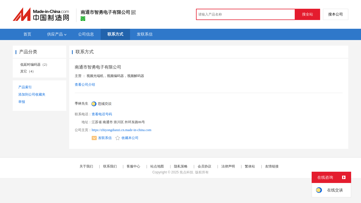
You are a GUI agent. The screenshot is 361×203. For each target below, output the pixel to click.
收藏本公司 (126, 138)
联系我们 (110, 166)
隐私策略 (181, 166)
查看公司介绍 (85, 85)
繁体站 (250, 166)
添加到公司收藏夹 (31, 94)
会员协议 (204, 166)
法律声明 (228, 166)
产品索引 (25, 87)
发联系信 (102, 138)
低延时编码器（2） (34, 65)
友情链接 (272, 166)
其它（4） (28, 71)
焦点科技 (186, 172)
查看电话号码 (102, 114)
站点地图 (157, 166)
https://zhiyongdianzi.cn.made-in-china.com (121, 130)
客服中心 (133, 166)
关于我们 (86, 166)
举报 (21, 102)
